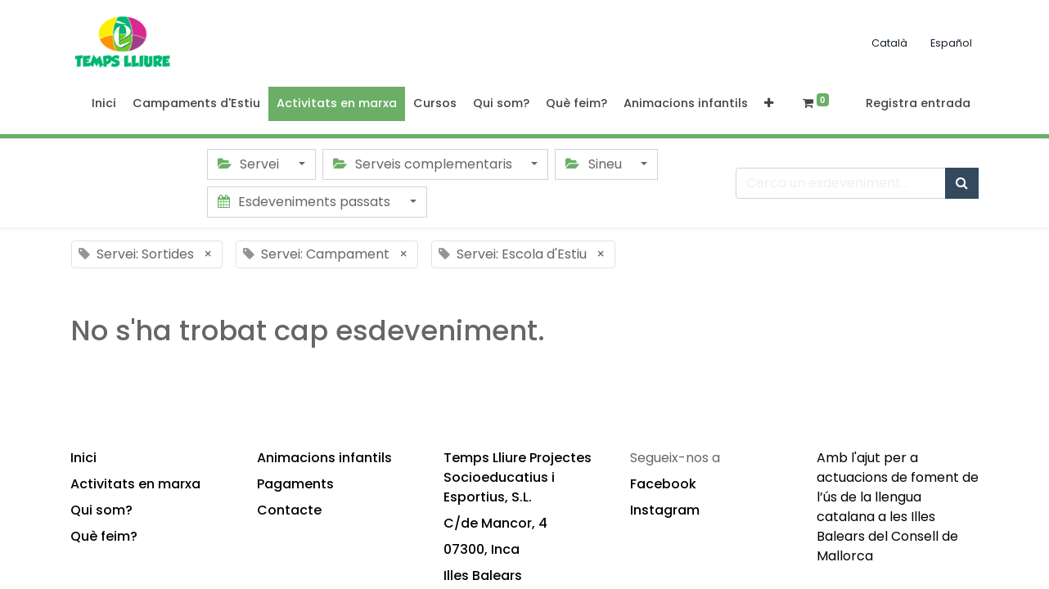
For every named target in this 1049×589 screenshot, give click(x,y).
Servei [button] (250, 164)
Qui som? (101, 510)
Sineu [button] (594, 164)
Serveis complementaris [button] (424, 164)
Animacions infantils (324, 457)
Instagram (665, 510)
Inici (83, 457)
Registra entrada (918, 103)
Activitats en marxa (135, 483)
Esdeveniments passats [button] (306, 201)
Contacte (289, 510)
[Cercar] (962, 183)
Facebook (663, 483)
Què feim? (103, 536)
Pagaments (295, 483)
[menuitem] (103, 104)
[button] (768, 104)
